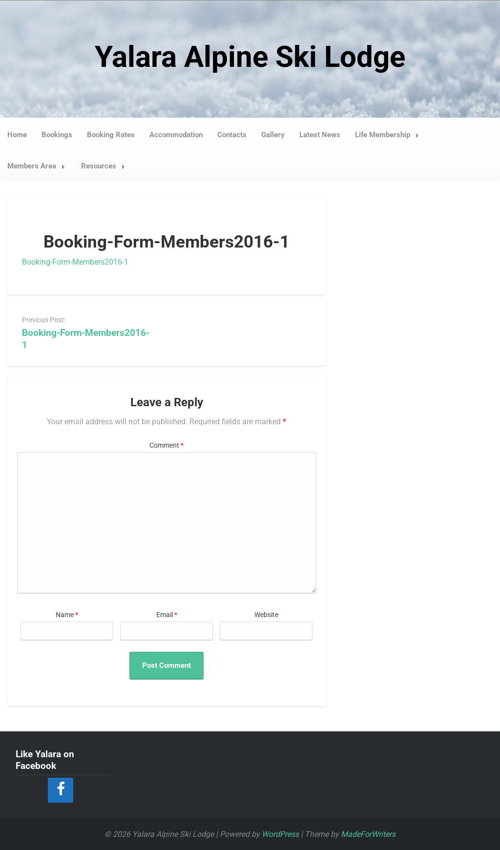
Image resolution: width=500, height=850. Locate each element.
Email (166, 614)
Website (266, 614)
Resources (105, 165)
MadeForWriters (368, 833)
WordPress (280, 833)
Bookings (57, 134)
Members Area (38, 165)
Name (67, 614)
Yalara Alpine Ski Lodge (250, 56)
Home (17, 134)
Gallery (273, 134)
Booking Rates (111, 134)
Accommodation (176, 134)
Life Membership (389, 134)
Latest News (319, 134)
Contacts (232, 134)
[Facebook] (60, 789)
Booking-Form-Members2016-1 (75, 261)
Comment (166, 445)
